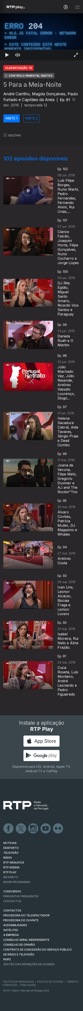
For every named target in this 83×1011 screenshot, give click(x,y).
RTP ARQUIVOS (13, 862)
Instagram (33, 828)
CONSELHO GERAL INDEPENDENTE (26, 939)
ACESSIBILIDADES (15, 925)
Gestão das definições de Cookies (29, 964)
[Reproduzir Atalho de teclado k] (7, 55)
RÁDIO (7, 857)
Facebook (8, 828)
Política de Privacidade (18, 981)
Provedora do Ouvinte (21, 920)
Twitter (21, 828)
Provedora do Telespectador (26, 915)
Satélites (10, 930)
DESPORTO (11, 847)
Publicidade (28, 985)
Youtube (46, 828)
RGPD (7, 959)
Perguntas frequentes (21, 896)
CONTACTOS (12, 910)
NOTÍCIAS (10, 843)
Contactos (12, 901)
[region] (41, 36)
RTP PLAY (10, 872)
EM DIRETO (10, 877)
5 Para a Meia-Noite (32, 84)
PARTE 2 (31, 118)
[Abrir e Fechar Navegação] (77, 7)
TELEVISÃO (11, 852)
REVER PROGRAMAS (16, 882)
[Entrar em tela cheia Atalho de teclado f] (76, 55)
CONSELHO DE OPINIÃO (19, 944)
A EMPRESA (11, 935)
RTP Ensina (11, 867)
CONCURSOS (12, 891)
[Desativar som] (17, 55)
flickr (58, 828)
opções (12, 135)
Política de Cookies (50, 981)
